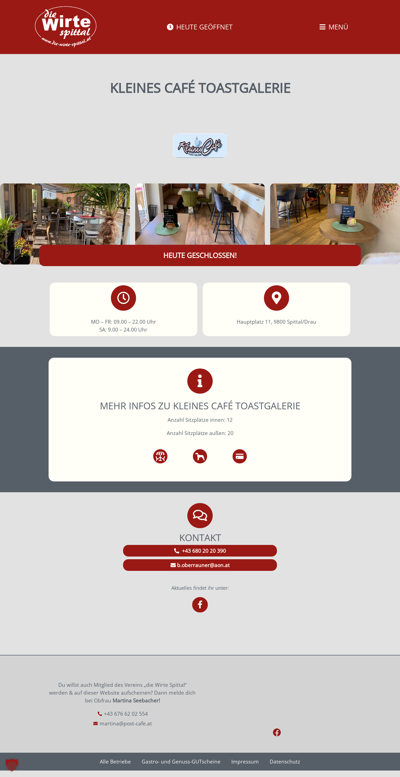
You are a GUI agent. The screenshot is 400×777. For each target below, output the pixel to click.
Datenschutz (285, 768)
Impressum (245, 768)
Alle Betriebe (115, 768)
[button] (12, 765)
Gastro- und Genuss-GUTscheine (181, 768)
